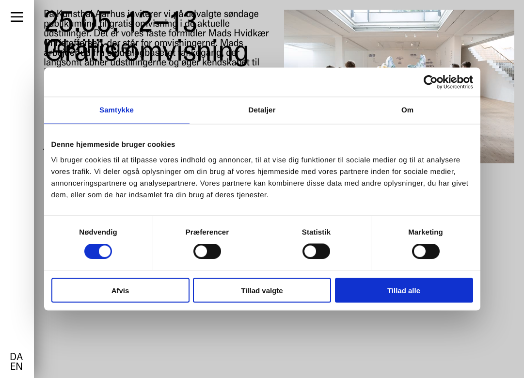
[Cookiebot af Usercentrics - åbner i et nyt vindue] (430, 82)
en (16, 367)
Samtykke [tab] (116, 110)
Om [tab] (407, 110)
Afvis (120, 290)
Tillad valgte (262, 290)
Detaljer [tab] (262, 110)
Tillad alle (403, 290)
